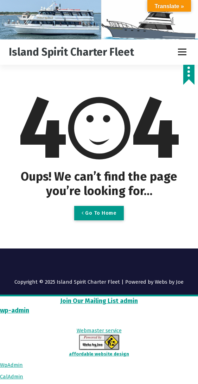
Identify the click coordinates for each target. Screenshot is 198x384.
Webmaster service (99, 330)
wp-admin (14, 310)
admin (128, 301)
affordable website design (99, 354)
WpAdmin (11, 365)
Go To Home (99, 213)
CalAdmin (11, 376)
